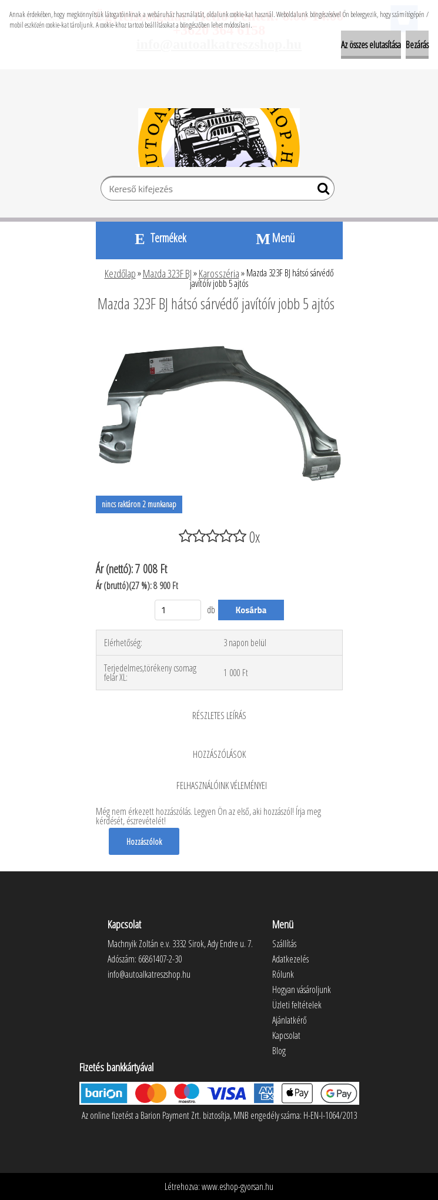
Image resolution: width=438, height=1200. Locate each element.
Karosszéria (219, 273)
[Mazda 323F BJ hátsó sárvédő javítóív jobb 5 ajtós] (219, 335)
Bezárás (417, 44)
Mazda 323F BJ (167, 273)
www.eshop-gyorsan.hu (237, 1186)
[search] (320, 191)
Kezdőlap (120, 273)
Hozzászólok (144, 841)
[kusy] (178, 610)
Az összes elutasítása (371, 44)
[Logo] (219, 137)
